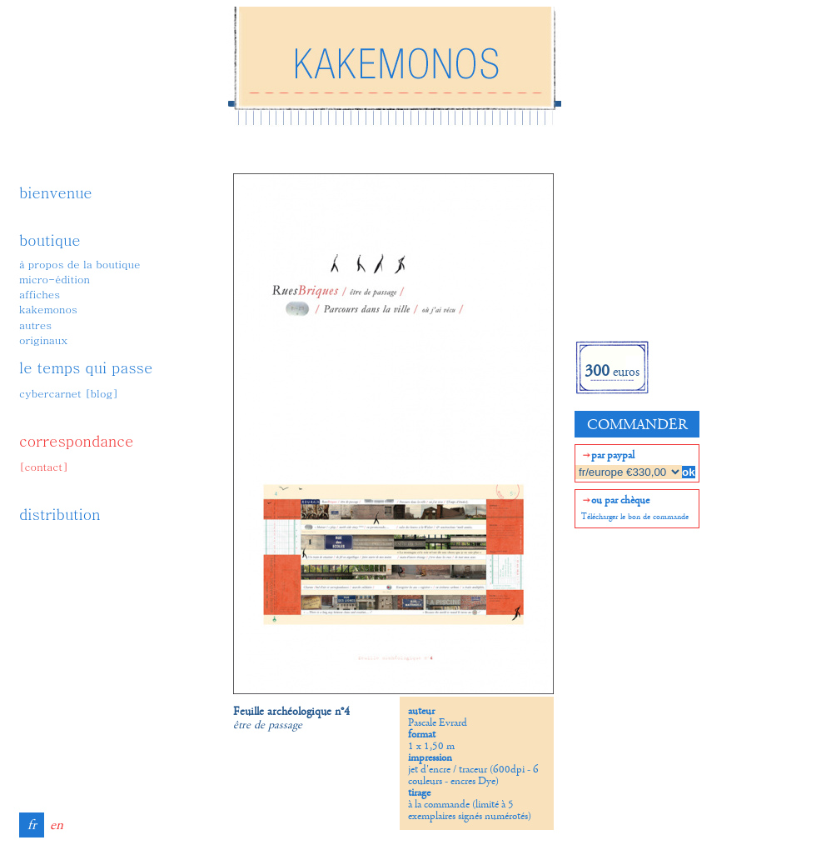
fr (32, 825)
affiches (39, 294)
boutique (50, 239)
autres (35, 324)
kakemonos (48, 309)
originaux (43, 340)
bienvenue (55, 192)
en (56, 825)
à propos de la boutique (79, 264)
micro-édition (54, 279)
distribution (60, 513)
